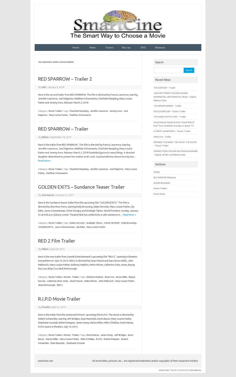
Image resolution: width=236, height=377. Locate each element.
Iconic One (164, 370)
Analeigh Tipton (94, 223)
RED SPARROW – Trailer (63, 128)
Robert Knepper (112, 339)
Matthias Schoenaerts (80, 115)
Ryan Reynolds (57, 343)
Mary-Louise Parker (58, 115)
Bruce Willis (121, 277)
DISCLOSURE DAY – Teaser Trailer (170, 111)
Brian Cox (109, 277)
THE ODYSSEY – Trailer (165, 88)
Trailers (109, 47)
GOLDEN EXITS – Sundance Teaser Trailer (81, 187)
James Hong (106, 335)
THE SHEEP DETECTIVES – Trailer (170, 116)
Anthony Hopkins (94, 277)
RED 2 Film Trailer (56, 240)
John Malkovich (106, 281)
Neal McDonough (46, 285)
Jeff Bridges (120, 335)
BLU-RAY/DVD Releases (165, 177)
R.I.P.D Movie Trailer (59, 298)
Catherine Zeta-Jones (57, 281)
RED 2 (60, 285)
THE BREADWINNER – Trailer (167, 106)
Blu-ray (126, 47)
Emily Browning (128, 223)
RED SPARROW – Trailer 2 (65, 78)
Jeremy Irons (116, 111)
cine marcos (48, 195)
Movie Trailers (55, 111)
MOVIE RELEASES (162, 183)
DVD (143, 47)
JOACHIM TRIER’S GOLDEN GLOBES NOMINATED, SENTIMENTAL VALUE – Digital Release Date (175, 96)
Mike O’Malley (87, 339)
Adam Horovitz (77, 223)
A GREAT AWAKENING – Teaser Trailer (172, 131)
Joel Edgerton (116, 169)
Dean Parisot (76, 281)
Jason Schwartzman (65, 227)
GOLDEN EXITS (45, 227)
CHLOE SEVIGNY (112, 223)
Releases (160, 47)
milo (44, 87)
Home (75, 47)
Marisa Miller (52, 339)
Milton (45, 137)
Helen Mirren (90, 281)
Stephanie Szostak (75, 343)
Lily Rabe (80, 227)
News (93, 47)
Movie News (159, 194)
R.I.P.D (99, 339)
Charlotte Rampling (79, 111)
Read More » (44, 160)
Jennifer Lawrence (99, 111)
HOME (157, 172)
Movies (67, 277)
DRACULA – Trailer (162, 136)
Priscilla (46, 307)
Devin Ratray (92, 335)
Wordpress (195, 370)
